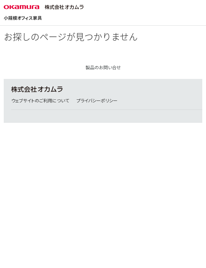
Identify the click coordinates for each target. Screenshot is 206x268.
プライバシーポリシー (97, 100)
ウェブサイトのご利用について (40, 100)
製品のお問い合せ (103, 67)
